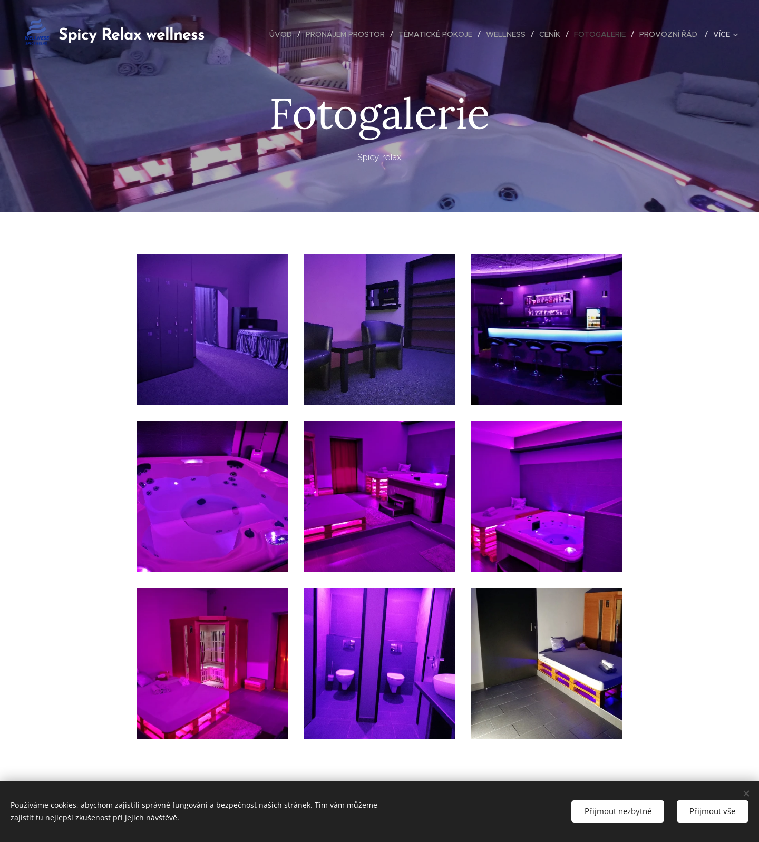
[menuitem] (283, 34)
